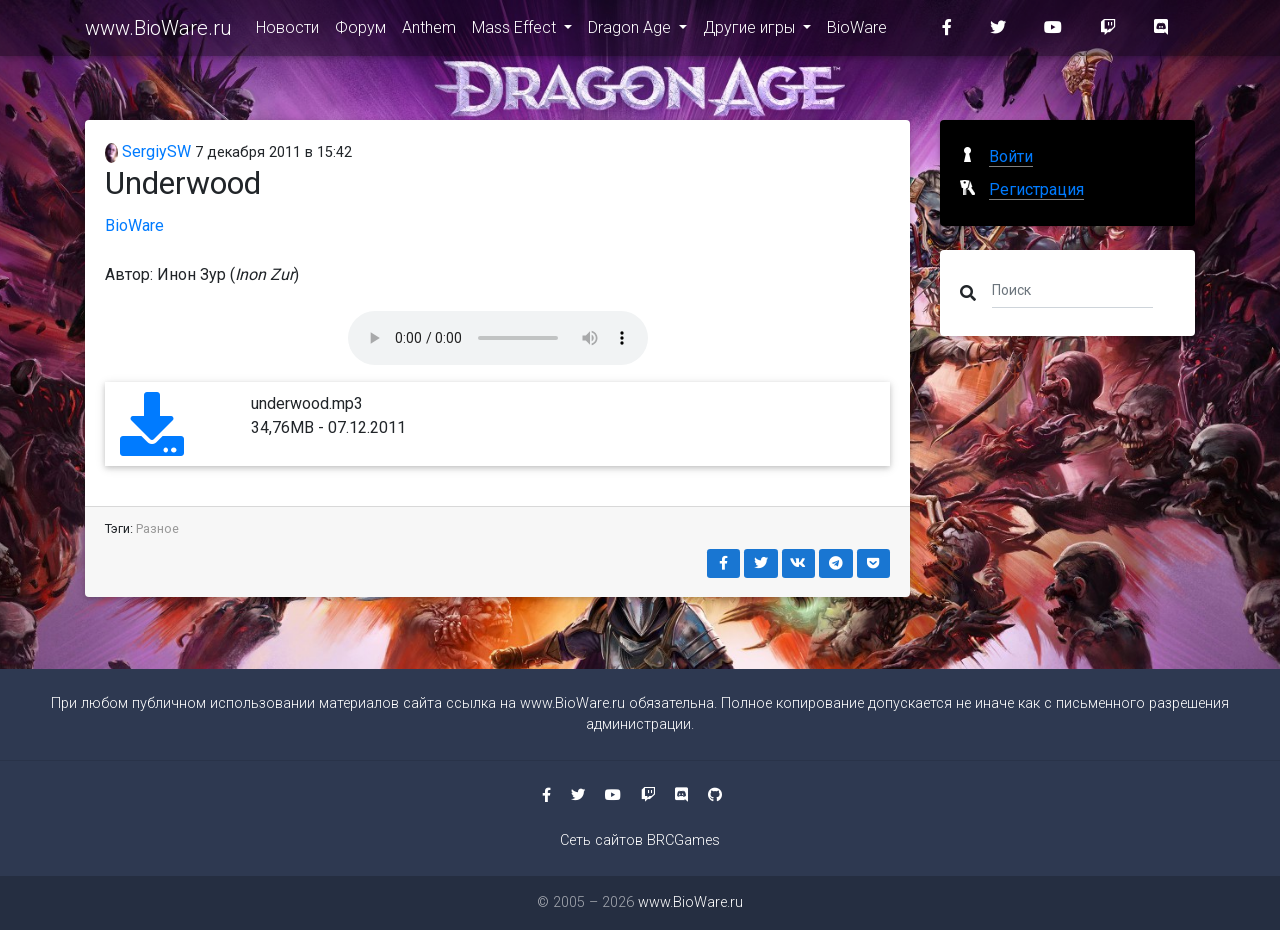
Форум (360, 31)
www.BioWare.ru (158, 32)
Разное (157, 528)
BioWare (857, 31)
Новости (287, 31)
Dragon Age (631, 31)
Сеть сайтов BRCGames (640, 840)
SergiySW (148, 151)
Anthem (429, 31)
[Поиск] (1072, 289)
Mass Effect (516, 31)
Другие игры (751, 31)
